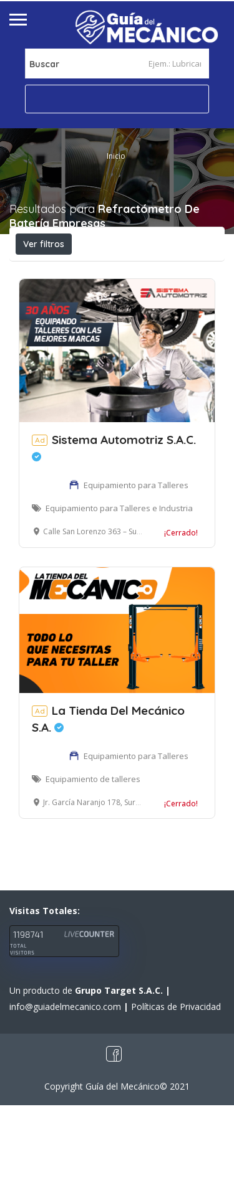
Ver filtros (43, 244)
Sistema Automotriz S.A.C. (114, 534)
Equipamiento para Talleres (136, 572)
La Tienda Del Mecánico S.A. (108, 807)
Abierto (46, 271)
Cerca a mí (75, 299)
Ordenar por (153, 299)
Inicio (116, 156)
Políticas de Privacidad (176, 1094)
